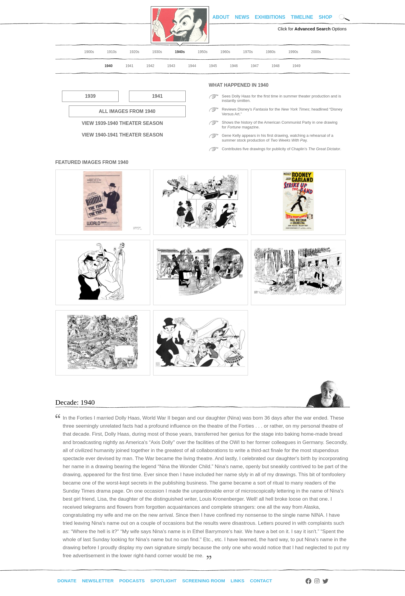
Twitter (332, 581)
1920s (134, 52)
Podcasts (134, 580)
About (220, 17)
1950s (202, 52)
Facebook (316, 581)
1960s (225, 52)
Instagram (324, 581)
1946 (234, 66)
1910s (112, 52)
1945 (213, 66)
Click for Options (312, 29)
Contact (267, 580)
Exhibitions (270, 17)
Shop (325, 17)
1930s (157, 52)
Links (243, 580)
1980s (271, 52)
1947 (255, 66)
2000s (316, 52)
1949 (296, 66)
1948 (275, 66)
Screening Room (208, 580)
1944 (192, 66)
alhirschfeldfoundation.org (73, 19)
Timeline (302, 17)
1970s (248, 52)
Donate (67, 580)
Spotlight (167, 580)
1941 (129, 66)
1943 (171, 66)
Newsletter (99, 580)
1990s (293, 52)
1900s (89, 52)
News (242, 17)
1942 (150, 66)
